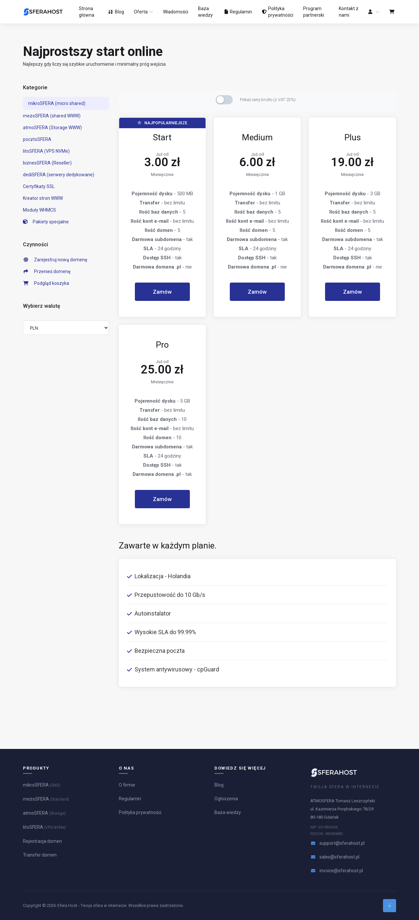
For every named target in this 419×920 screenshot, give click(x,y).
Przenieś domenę (46, 271)
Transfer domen (40, 855)
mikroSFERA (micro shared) (56, 103)
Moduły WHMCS (39, 210)
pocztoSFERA (37, 139)
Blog (219, 785)
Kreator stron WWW (43, 198)
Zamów (162, 291)
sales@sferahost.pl (339, 856)
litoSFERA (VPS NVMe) (46, 151)
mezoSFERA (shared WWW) (52, 115)
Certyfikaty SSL (39, 186)
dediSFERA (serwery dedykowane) (58, 174)
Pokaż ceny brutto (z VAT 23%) (268, 99)
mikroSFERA (41, 785)
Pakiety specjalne (46, 222)
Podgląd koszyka (46, 283)
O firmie (127, 785)
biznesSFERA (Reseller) (47, 162)
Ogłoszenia (226, 798)
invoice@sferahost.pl (341, 870)
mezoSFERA (46, 799)
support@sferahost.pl (342, 843)
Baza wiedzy (227, 812)
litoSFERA (44, 827)
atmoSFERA (44, 813)
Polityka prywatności (140, 812)
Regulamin (130, 798)
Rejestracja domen (42, 841)
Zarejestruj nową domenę (55, 260)
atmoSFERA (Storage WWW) (52, 127)
